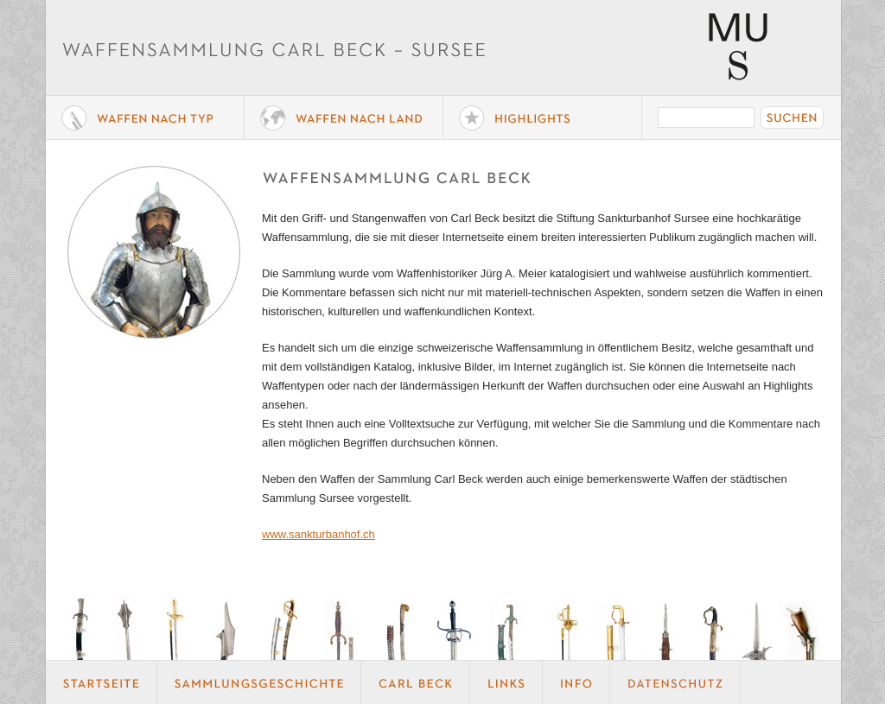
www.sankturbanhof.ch (318, 534)
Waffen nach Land (344, 117)
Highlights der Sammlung (542, 117)
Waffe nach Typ (145, 117)
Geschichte (259, 682)
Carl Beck (415, 682)
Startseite (101, 682)
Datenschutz (675, 682)
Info (576, 682)
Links (506, 682)
